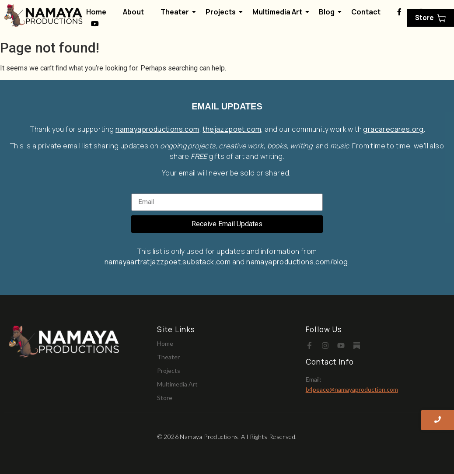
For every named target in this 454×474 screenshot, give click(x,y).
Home (96, 12)
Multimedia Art (279, 12)
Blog (328, 12)
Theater (176, 12)
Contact (365, 12)
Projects (222, 12)
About (133, 12)
